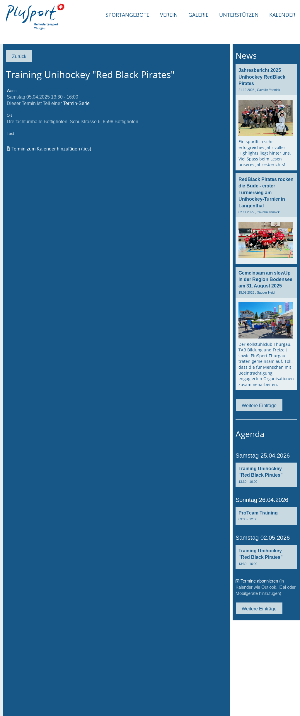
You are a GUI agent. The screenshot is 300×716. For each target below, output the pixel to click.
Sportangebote (127, 14)
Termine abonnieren (259, 580)
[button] (266, 475)
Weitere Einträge (259, 405)
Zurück (19, 56)
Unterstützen (239, 14)
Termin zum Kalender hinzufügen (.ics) (51, 148)
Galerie (198, 14)
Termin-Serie (76, 103)
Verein (169, 14)
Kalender (282, 14)
